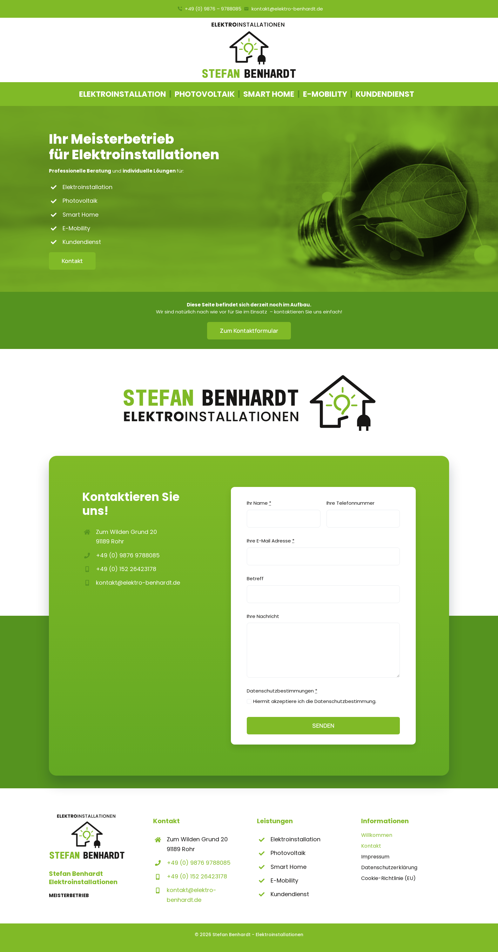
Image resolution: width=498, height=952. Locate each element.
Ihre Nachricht (263, 616)
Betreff (255, 578)
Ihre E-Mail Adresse (270, 540)
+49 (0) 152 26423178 (126, 569)
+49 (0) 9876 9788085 (128, 555)
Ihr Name (259, 503)
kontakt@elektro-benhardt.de (138, 583)
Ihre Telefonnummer (350, 503)
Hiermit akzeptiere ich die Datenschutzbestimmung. (314, 701)
